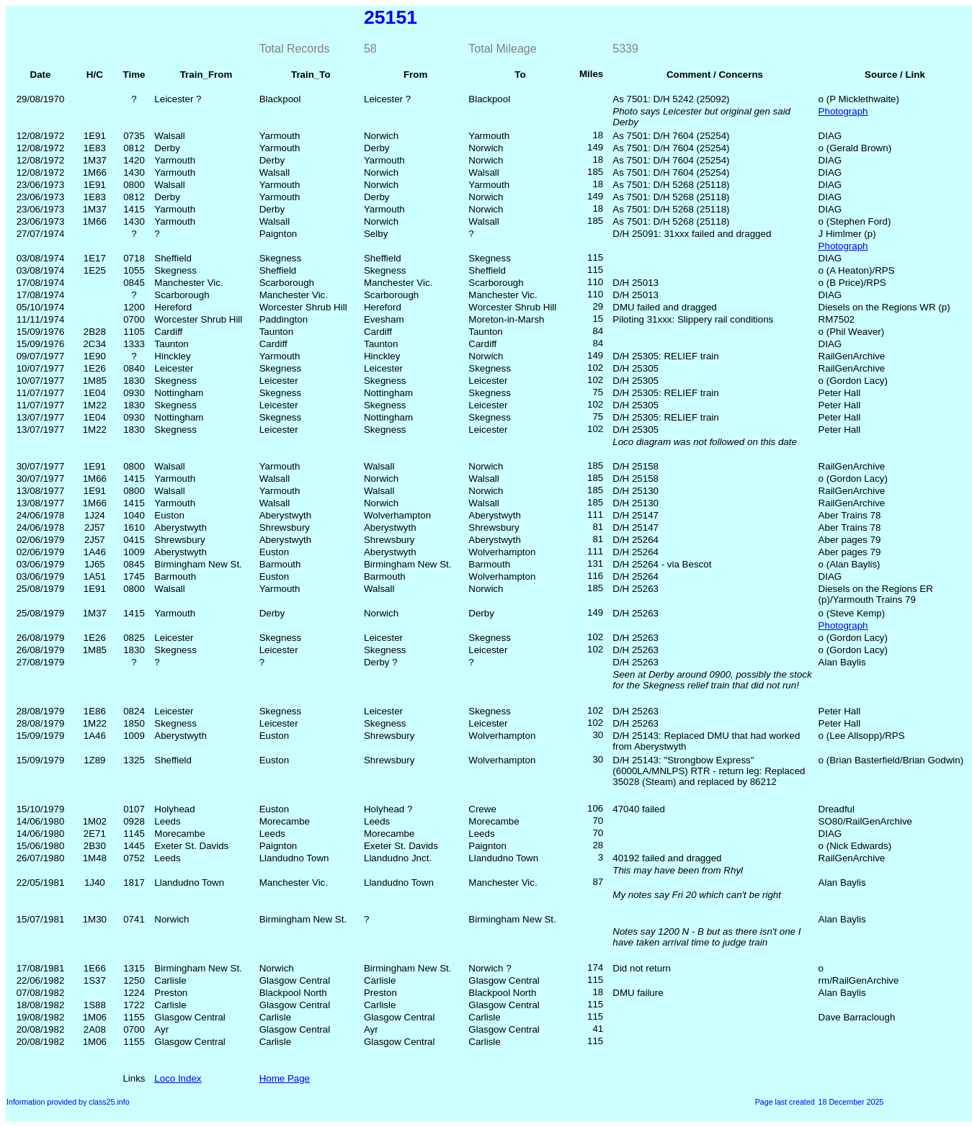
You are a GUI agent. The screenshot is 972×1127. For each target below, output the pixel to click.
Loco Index (177, 1078)
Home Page (284, 1078)
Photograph (843, 111)
